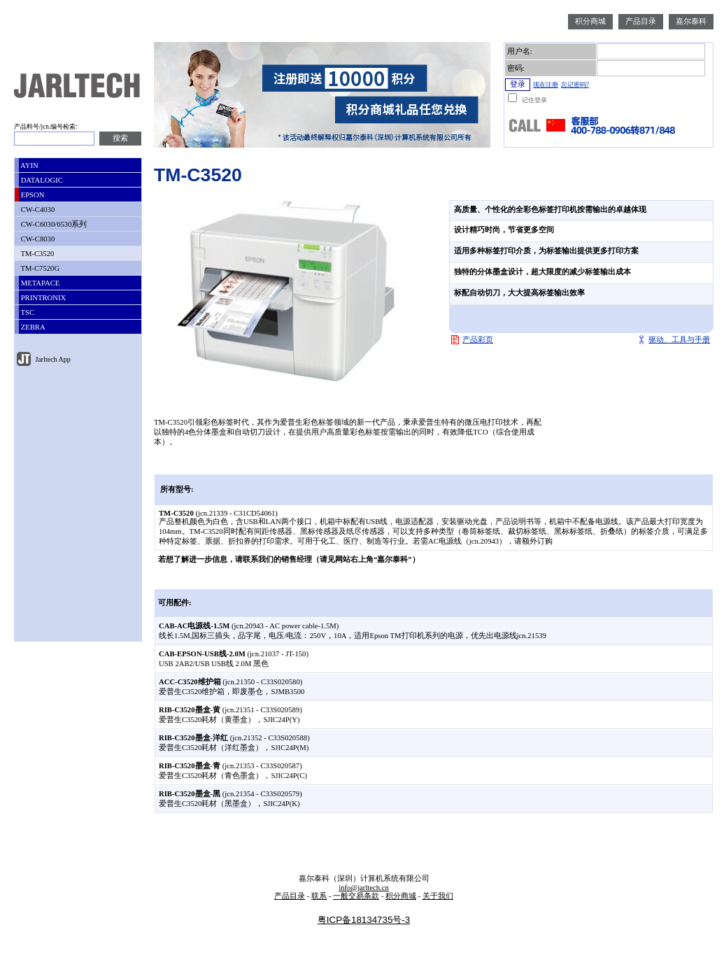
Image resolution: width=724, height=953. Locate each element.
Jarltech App (52, 359)
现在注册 (545, 84)
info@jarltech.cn (364, 887)
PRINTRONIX (42, 298)
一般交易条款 (356, 896)
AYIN (28, 165)
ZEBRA (32, 327)
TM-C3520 (36, 253)
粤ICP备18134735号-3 (364, 920)
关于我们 (438, 896)
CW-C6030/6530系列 (53, 224)
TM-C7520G (39, 268)
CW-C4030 (37, 209)
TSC (26, 312)
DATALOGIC (41, 180)
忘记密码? (575, 84)
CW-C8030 (37, 239)
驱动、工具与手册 (679, 340)
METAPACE (39, 283)
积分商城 (590, 21)
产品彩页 (477, 340)
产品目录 (640, 21)
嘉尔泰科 (691, 21)
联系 (319, 896)
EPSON (31, 195)
